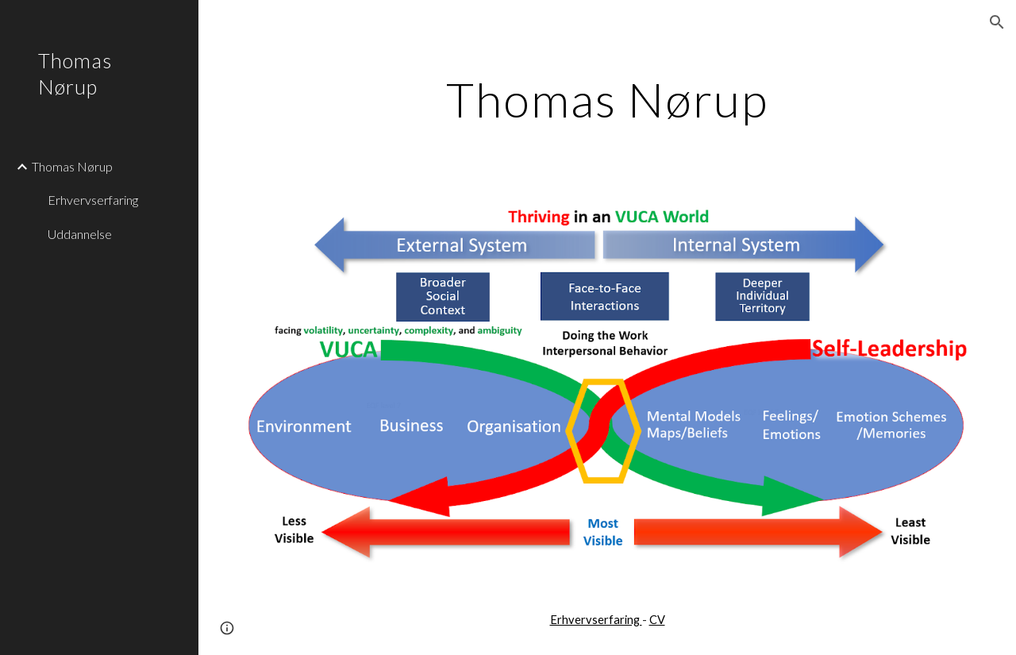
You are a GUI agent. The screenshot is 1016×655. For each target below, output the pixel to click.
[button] (997, 22)
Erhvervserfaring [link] (93, 199)
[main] (607, 99)
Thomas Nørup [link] (72, 166)
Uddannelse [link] (80, 233)
